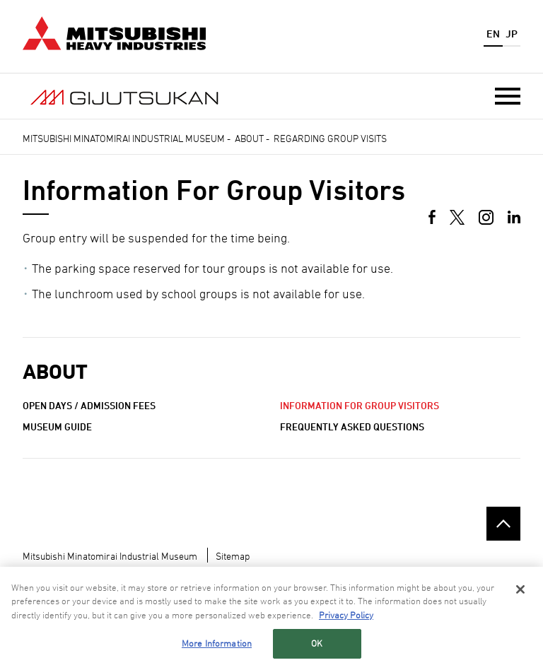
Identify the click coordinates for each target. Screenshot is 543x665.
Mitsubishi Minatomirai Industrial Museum (124, 138)
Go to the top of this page (503, 524)
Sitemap (233, 556)
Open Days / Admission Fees (89, 405)
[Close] (520, 592)
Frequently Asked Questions (352, 426)
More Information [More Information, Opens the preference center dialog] (217, 646)
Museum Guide (57, 426)
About (249, 138)
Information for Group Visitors (359, 405)
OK (316, 646)
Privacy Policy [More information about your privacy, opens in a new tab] (346, 617)
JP (512, 34)
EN (493, 34)
